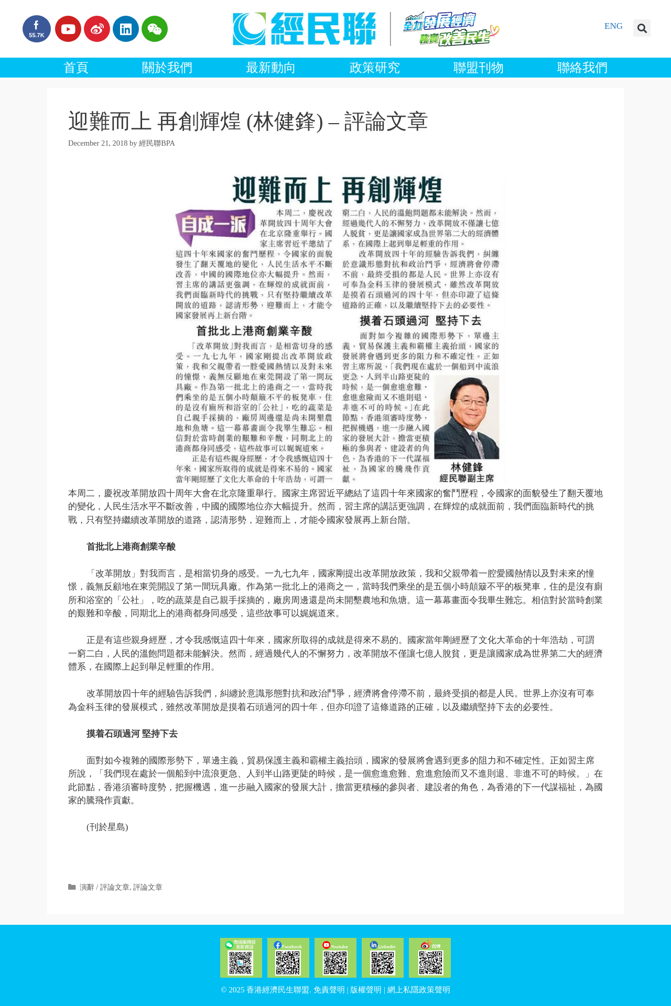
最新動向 (271, 67)
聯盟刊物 (478, 67)
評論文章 (148, 887)
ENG (613, 26)
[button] (642, 28)
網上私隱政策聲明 (418, 990)
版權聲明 (366, 990)
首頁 (76, 67)
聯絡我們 (582, 67)
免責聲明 (329, 990)
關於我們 (167, 67)
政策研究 (375, 67)
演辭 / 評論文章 (104, 887)
